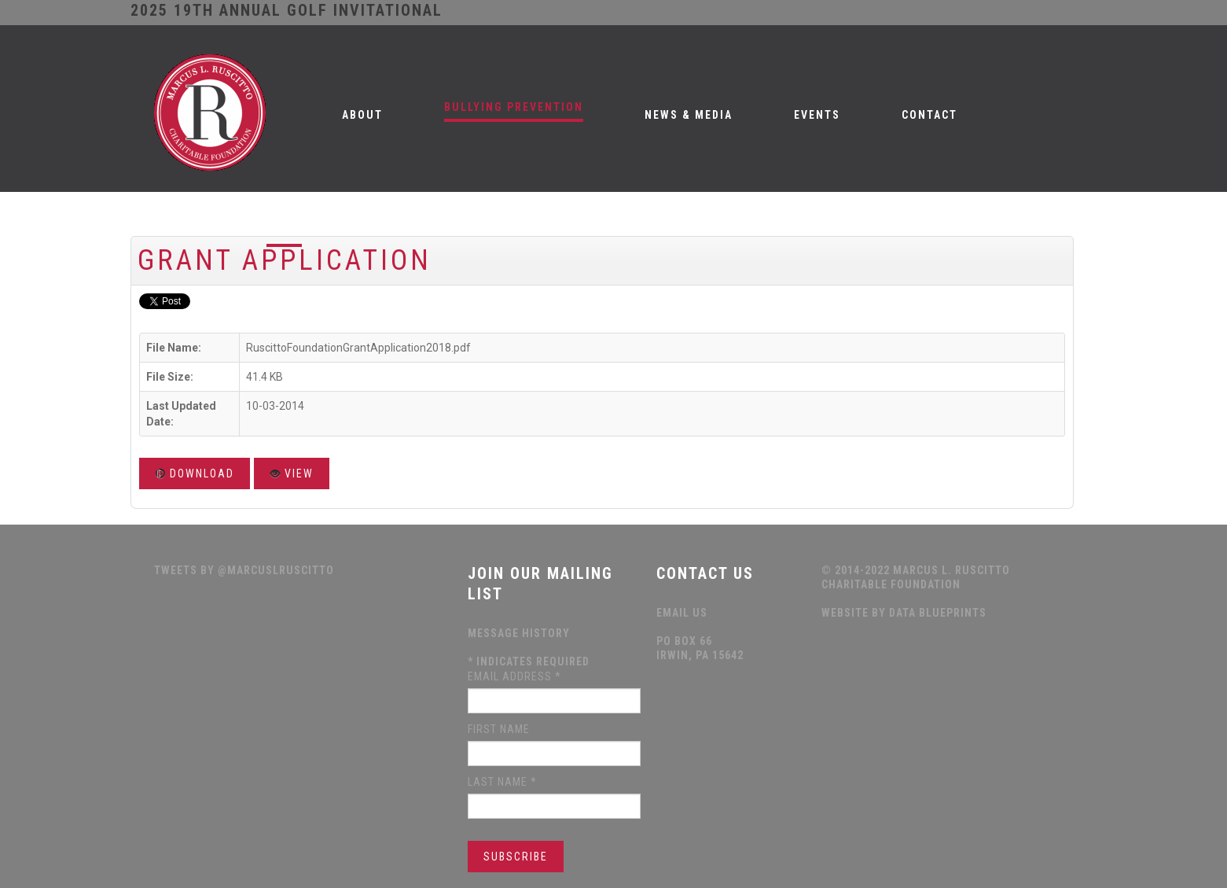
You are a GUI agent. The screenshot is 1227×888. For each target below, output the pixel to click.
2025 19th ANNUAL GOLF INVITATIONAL (286, 10)
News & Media (689, 115)
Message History (519, 633)
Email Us (681, 612)
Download (194, 473)
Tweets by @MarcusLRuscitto (244, 570)
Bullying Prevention (513, 107)
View (292, 473)
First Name (499, 729)
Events (817, 115)
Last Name (502, 782)
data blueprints (937, 612)
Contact (929, 115)
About (362, 115)
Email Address (514, 676)
